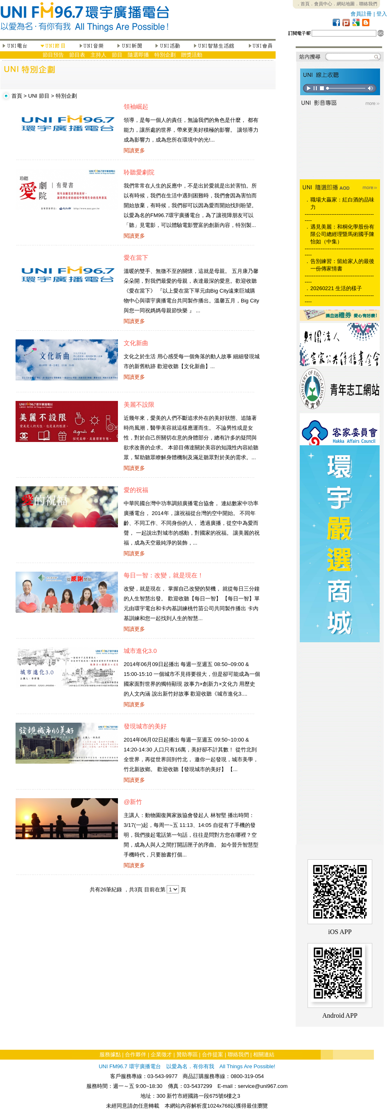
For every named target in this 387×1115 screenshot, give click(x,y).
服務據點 (110, 1054)
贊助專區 (187, 1054)
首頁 (16, 96)
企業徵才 (161, 1054)
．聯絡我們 (366, 3)
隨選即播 (138, 55)
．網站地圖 (343, 3)
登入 (381, 14)
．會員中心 (321, 3)
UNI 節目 (39, 96)
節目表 (77, 55)
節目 (117, 55)
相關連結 (263, 1054)
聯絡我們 (238, 1054)
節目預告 (53, 55)
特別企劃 (165, 55)
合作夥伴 (135, 1054)
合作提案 (212, 1054)
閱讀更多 (134, 150)
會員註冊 (361, 14)
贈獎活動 (191, 55)
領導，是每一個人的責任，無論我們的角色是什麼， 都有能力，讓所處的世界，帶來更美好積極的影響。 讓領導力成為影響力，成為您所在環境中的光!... (191, 130)
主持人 (98, 55)
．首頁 (303, 3)
